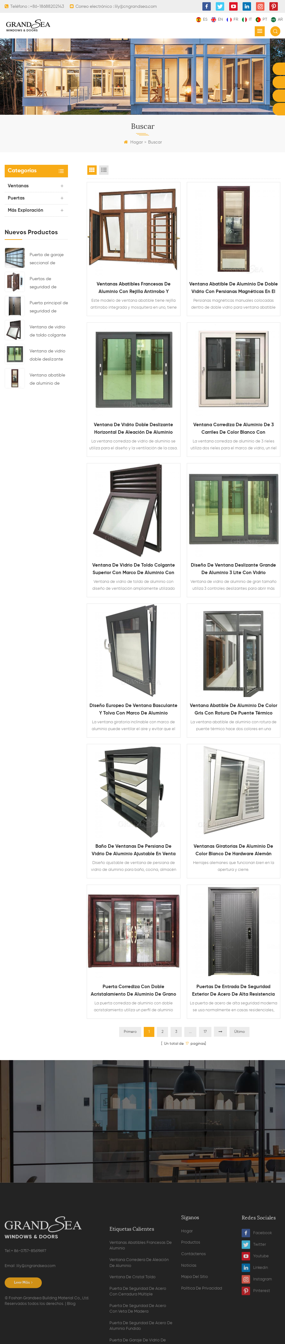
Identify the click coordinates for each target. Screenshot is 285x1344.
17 (205, 1032)
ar (277, 20)
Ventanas (18, 186)
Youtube (255, 1314)
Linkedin (255, 1326)
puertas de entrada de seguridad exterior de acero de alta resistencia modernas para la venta (233, 991)
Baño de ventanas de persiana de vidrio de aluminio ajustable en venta (134, 850)
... (190, 1032)
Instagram (257, 1337)
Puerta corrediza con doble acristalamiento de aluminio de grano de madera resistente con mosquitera (133, 991)
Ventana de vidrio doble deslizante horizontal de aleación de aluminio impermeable (47, 356)
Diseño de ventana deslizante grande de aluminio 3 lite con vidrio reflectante (233, 570)
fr (232, 20)
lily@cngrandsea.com (36, 1329)
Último (239, 1032)
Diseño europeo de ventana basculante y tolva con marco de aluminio (133, 709)
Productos (190, 1300)
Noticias (188, 1323)
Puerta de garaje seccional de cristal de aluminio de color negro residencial (48, 260)
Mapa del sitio (194, 1334)
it (247, 20)
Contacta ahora (142, 1135)
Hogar (133, 142)
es (201, 20)
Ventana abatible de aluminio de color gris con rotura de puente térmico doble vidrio (233, 710)
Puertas (16, 198)
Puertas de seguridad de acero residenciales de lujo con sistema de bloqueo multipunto (46, 284)
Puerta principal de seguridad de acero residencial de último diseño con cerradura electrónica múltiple (49, 308)
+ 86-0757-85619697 (28, 1314)
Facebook (257, 1291)
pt (261, 20)
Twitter (254, 1303)
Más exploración (25, 210)
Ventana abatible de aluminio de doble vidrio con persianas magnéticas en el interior (47, 380)
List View (104, 170)
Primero (130, 1032)
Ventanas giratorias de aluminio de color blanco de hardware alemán (233, 850)
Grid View (92, 170)
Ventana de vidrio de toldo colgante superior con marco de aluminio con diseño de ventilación (49, 332)
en (217, 20)
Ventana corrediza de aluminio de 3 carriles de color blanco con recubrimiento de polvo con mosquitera (233, 429)
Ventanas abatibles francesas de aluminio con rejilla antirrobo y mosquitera (134, 289)
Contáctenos (193, 1312)
